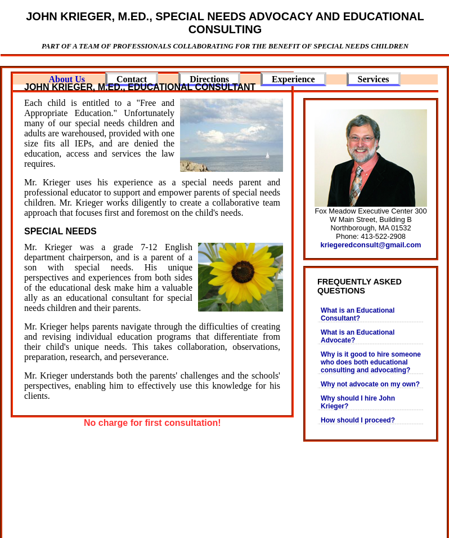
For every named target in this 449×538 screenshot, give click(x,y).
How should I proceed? (358, 420)
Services (373, 79)
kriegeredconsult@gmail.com (371, 245)
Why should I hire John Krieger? (358, 402)
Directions (209, 79)
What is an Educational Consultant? (357, 314)
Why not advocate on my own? (370, 384)
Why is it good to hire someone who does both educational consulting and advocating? (371, 362)
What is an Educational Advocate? (357, 336)
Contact (131, 79)
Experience (293, 79)
